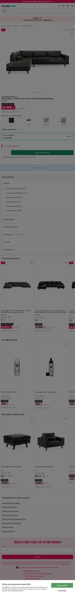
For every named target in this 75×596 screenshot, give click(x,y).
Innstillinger (62, 590)
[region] (37, 588)
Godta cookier (62, 585)
